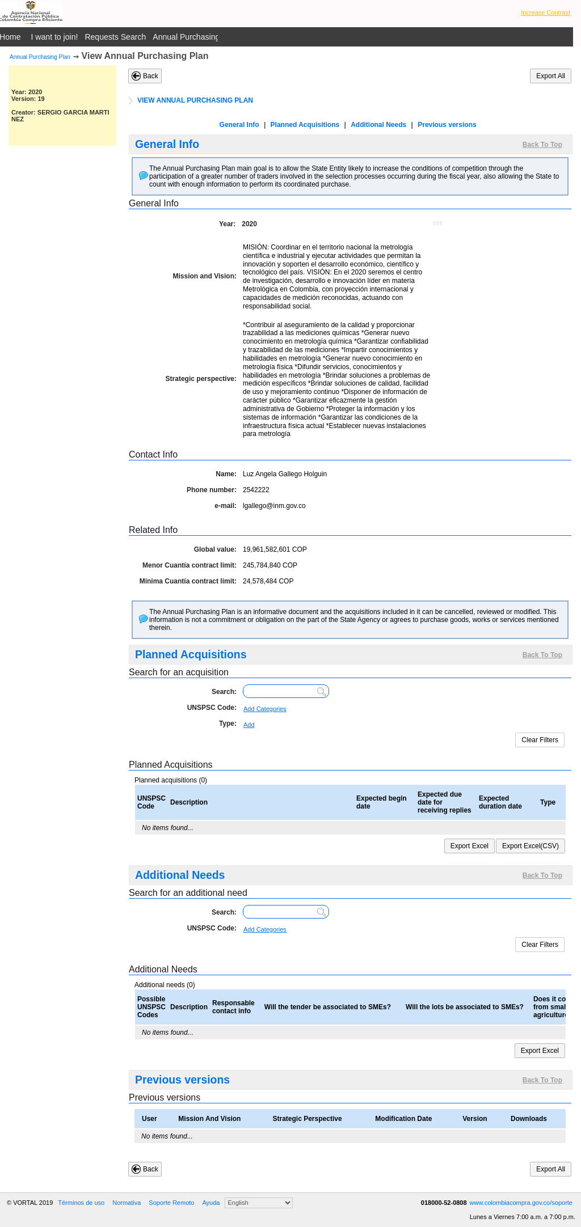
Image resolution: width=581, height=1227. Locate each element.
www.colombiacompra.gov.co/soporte (521, 1202)
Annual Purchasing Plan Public (207, 36)
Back (150, 76)
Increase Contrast (545, 12)
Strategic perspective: (201, 379)
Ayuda (211, 1202)
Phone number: (212, 490)
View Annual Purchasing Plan (145, 56)
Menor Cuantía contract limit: (189, 565)
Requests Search (115, 36)
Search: (224, 692)
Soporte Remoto (171, 1202)
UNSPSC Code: (212, 708)
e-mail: (225, 506)
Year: (227, 224)
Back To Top (542, 145)
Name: (226, 474)
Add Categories (265, 708)
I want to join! (54, 36)
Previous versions (447, 125)
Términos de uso (81, 1202)
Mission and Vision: (205, 276)
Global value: (215, 549)
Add (249, 724)
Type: (228, 723)
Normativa (126, 1202)
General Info (239, 125)
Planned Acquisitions (305, 125)
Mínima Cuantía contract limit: (188, 581)
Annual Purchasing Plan (40, 57)
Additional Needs (378, 125)
